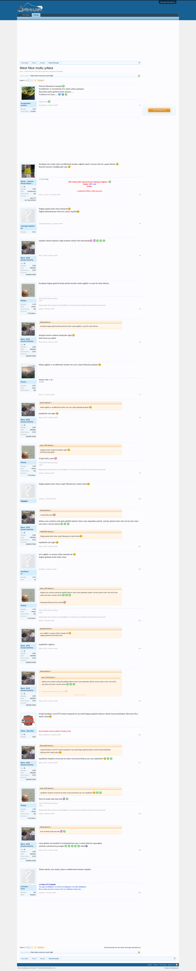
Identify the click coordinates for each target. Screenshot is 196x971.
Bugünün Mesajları (25, 18)
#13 (139, 620)
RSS (177, 965)
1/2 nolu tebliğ (43, 179)
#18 (139, 813)
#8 (140, 417)
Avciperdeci (45, 71)
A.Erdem (24, 887)
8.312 (34, 232)
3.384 (34, 265)
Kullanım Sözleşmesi (171, 968)
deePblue (25, 572)
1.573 (34, 577)
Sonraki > (41, 80)
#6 (140, 342)
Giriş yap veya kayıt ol (167, 2)
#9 (140, 473)
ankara (33, 306)
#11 (139, 546)
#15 (139, 701)
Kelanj (23, 301)
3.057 (34, 385)
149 (34, 892)
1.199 (34, 304)
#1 (140, 105)
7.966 (34, 189)
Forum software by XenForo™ (37, 968)
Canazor (24, 501)
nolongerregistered (28, 227)
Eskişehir (33, 895)
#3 (140, 223)
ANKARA (33, 268)
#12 (139, 569)
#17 (139, 762)
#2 (140, 194)
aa (35, 579)
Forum (36, 15)
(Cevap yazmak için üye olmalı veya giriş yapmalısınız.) (122, 947)
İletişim (149, 965)
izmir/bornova (31, 191)
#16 (139, 735)
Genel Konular (29, 71)
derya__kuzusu (27, 181)
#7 (140, 394)
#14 (139, 648)
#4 (140, 255)
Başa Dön (171, 965)
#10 (139, 499)
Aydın (34, 388)
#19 (139, 850)
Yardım (155, 965)
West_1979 (25, 258)
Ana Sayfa (26, 15)
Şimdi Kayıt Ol (159, 110)
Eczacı (23, 382)
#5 (140, 309)
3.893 (34, 737)
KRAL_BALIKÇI (27, 731)
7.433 (34, 109)
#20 (139, 892)
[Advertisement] (80, 41)
